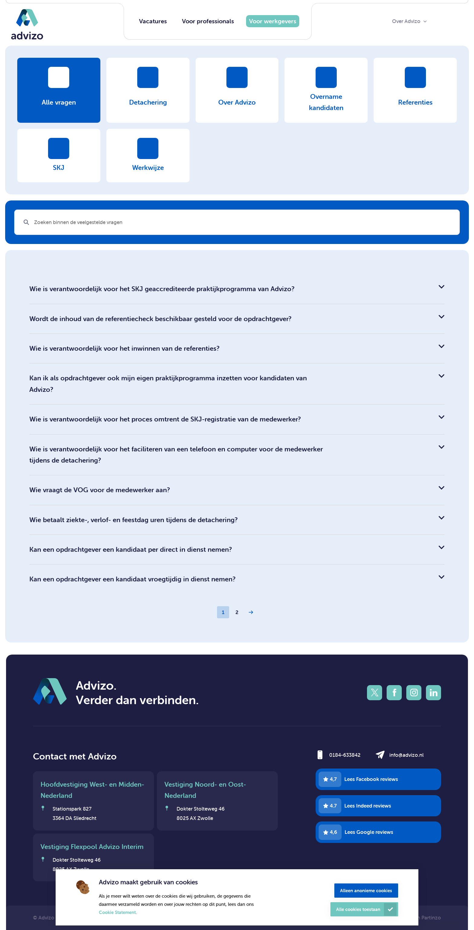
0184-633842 (345, 755)
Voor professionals (208, 21)
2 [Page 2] (237, 612)
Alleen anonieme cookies (366, 890)
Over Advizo (406, 21)
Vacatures (153, 21)
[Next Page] (251, 612)
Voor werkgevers (272, 21)
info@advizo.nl (406, 755)
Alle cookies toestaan (358, 909)
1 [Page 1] (223, 612)
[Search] (237, 222)
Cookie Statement (117, 912)
